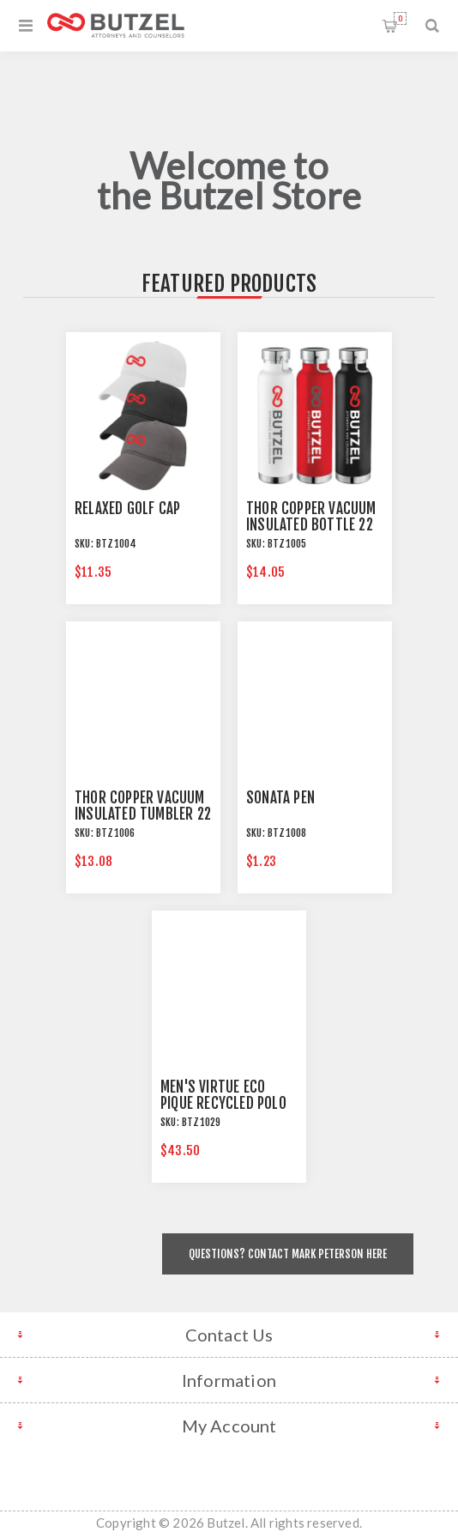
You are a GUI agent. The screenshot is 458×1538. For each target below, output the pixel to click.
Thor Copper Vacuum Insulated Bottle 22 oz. (311, 525)
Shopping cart (400, 18)
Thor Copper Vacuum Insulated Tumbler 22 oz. (143, 814)
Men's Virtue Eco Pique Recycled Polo (223, 1095)
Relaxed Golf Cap (127, 509)
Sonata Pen (280, 798)
